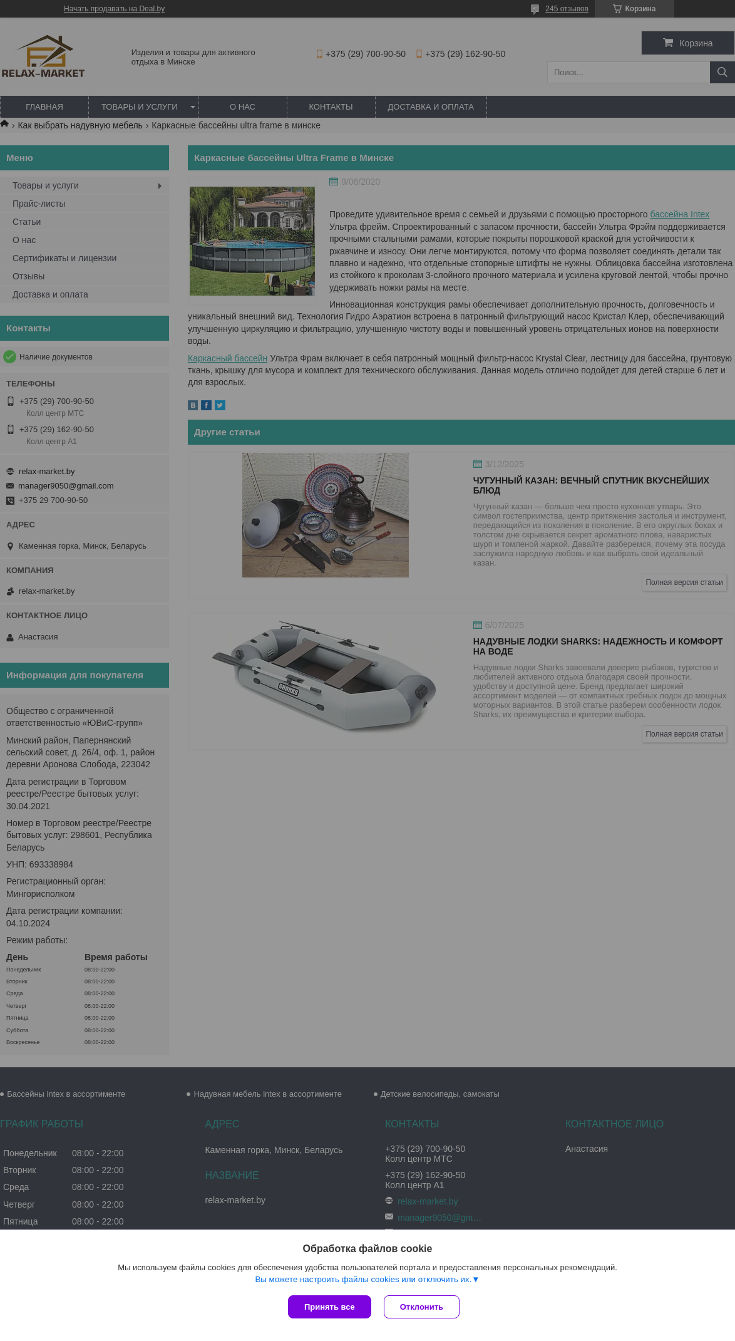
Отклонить (421, 1307)
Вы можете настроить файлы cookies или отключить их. (363, 1279)
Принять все (329, 1307)
